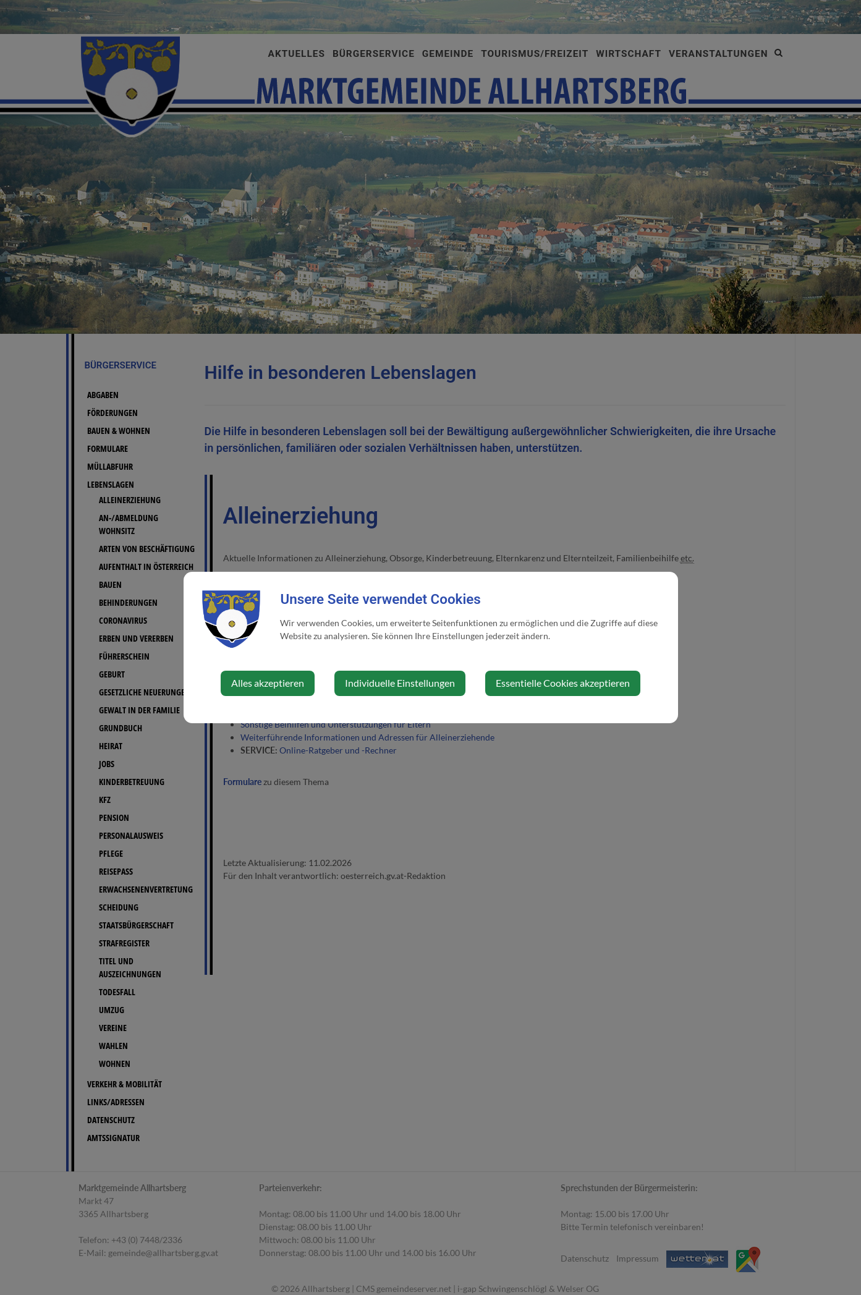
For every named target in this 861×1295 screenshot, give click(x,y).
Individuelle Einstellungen (400, 683)
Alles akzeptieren (267, 683)
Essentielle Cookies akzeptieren (563, 683)
